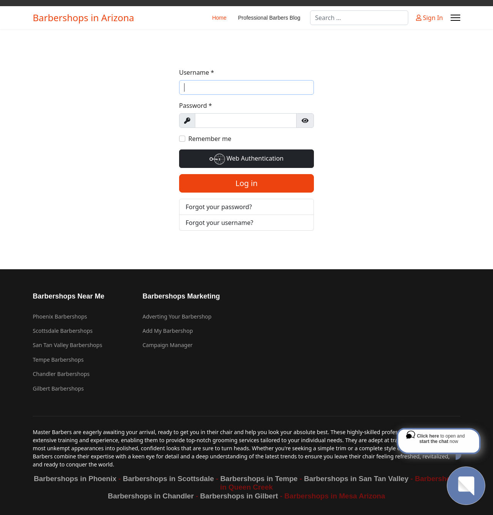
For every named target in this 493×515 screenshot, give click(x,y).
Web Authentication (246, 159)
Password (195, 105)
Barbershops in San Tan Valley (356, 479)
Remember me (209, 138)
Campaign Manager (168, 345)
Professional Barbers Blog (269, 18)
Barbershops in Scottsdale (168, 479)
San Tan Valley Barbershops (67, 345)
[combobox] (359, 17)
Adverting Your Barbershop (177, 316)
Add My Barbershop (168, 330)
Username (196, 72)
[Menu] (455, 17)
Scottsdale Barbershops (62, 330)
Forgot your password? (219, 207)
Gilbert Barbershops (58, 388)
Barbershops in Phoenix (75, 479)
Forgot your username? (219, 222)
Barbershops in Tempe (259, 479)
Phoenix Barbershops (60, 316)
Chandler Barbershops (61, 373)
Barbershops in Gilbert (239, 496)
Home (219, 18)
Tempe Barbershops (58, 359)
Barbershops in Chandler (151, 496)
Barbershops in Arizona (83, 17)
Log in (246, 183)
